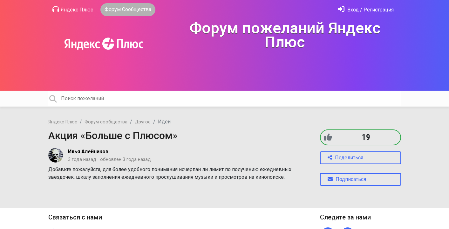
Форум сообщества (106, 122)
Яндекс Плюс (72, 9)
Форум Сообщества (128, 9)
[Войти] (365, 9)
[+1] (328, 137)
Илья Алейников (88, 152)
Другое (143, 122)
